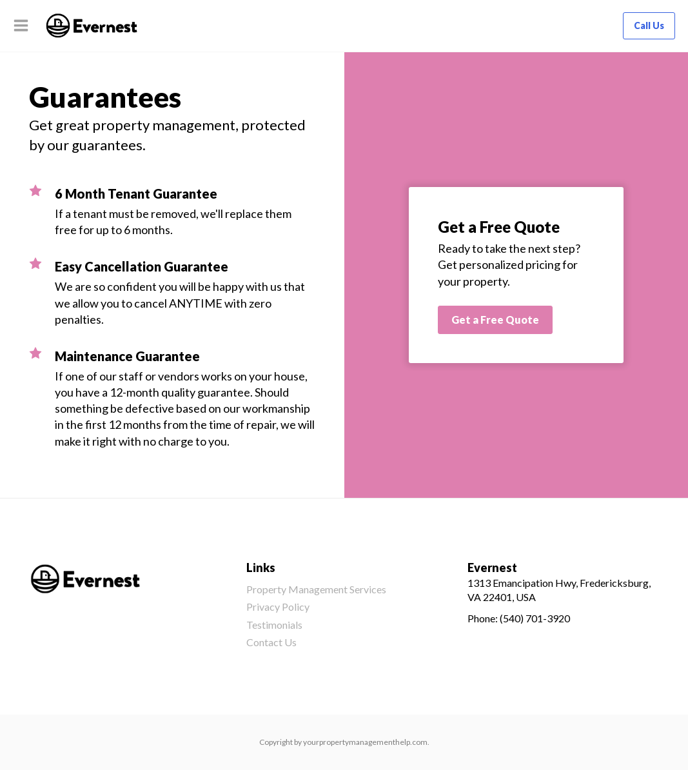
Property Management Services (316, 589)
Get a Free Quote (495, 319)
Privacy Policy (278, 606)
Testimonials (274, 624)
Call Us (649, 25)
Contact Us (271, 642)
